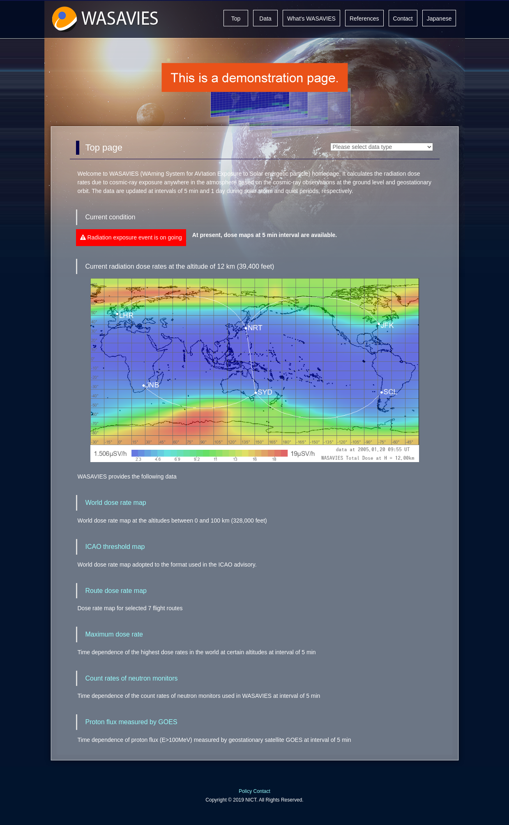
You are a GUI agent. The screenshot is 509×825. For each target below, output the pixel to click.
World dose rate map (115, 502)
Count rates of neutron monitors (131, 678)
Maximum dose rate (114, 634)
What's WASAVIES (311, 18)
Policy (245, 791)
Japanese (439, 18)
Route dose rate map (116, 590)
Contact (403, 18)
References (364, 18)
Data (265, 18)
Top (236, 18)
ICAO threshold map (115, 546)
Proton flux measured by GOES (131, 721)
